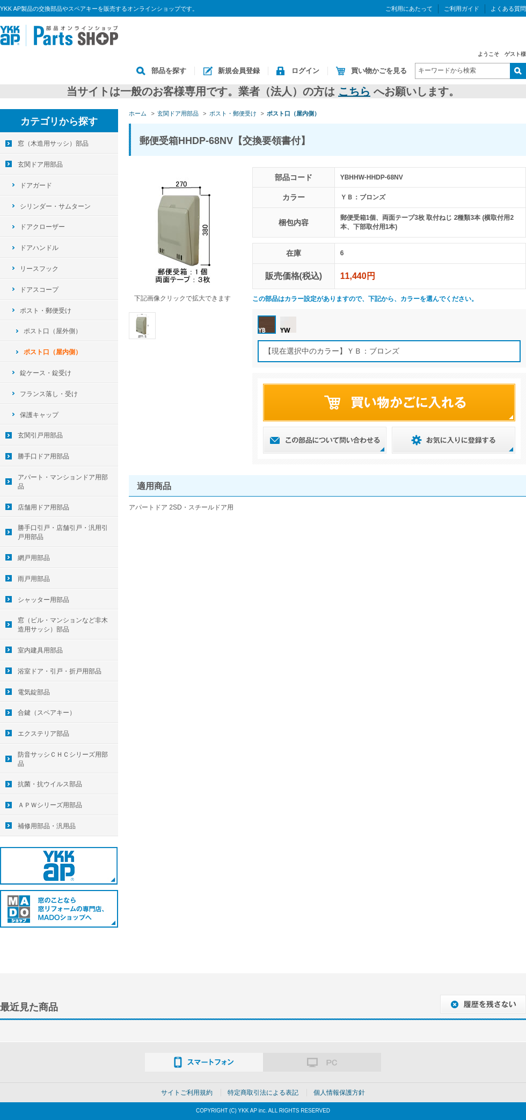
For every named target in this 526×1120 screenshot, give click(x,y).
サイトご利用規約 (187, 1092)
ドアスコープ (39, 289)
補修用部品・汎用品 (47, 826)
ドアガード (36, 185)
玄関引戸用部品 (40, 435)
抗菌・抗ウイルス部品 (50, 784)
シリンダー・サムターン (55, 206)
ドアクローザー (42, 227)
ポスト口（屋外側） (53, 331)
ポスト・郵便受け (45, 310)
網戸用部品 (34, 558)
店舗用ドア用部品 (43, 507)
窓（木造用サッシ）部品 (53, 143)
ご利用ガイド (461, 8)
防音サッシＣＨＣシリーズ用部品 (63, 759)
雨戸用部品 (34, 579)
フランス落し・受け (49, 394)
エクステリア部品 (43, 733)
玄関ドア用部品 (40, 164)
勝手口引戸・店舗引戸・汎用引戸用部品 (63, 532)
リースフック (39, 268)
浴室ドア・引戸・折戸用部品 (59, 671)
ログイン (305, 71)
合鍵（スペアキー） (47, 712)
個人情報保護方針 (339, 1092)
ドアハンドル (39, 248)
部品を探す (168, 71)
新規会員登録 (239, 71)
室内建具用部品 (40, 650)
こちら (354, 91)
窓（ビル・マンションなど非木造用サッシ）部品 (63, 624)
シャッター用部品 (43, 600)
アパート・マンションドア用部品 (63, 481)
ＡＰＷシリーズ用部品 (50, 805)
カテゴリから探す (59, 121)
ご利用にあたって (409, 8)
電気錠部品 (34, 692)
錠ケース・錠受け (45, 373)
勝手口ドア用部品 (43, 456)
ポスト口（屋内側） (53, 352)
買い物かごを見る (379, 71)
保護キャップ (39, 415)
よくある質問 (508, 8)
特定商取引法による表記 (263, 1092)
